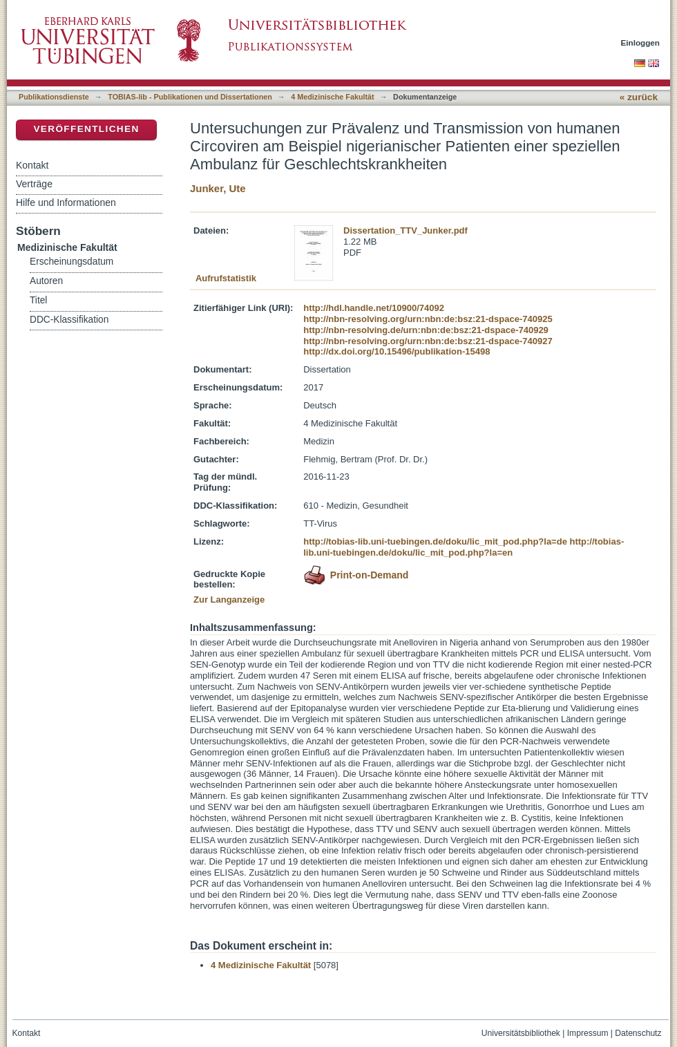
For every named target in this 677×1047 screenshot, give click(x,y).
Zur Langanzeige (229, 599)
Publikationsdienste (54, 97)
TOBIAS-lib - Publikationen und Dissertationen (190, 97)
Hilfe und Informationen (66, 202)
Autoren (46, 281)
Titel (38, 300)
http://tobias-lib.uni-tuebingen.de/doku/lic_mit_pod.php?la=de (435, 541)
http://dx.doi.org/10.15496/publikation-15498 (396, 351)
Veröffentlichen (86, 129)
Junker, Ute (218, 188)
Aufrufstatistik (226, 278)
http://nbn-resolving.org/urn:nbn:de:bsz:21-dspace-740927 (427, 341)
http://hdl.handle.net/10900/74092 (373, 308)
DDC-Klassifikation (69, 319)
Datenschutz (638, 1033)
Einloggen (640, 42)
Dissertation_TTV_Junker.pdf (405, 230)
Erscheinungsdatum (71, 261)
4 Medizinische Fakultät (332, 97)
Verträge (34, 183)
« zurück (639, 97)
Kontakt (32, 165)
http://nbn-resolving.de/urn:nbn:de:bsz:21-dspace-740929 (426, 330)
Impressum (588, 1033)
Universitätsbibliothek (520, 1033)
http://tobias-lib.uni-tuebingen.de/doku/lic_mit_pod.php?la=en (463, 547)
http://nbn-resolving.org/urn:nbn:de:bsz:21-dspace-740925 (427, 319)
